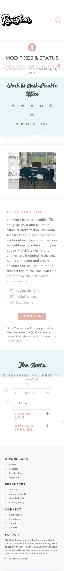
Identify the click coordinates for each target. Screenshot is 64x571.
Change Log (25, 415)
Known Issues (24, 428)
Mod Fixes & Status (32, 58)
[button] (51, 20)
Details (25, 393)
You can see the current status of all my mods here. (31, 67)
